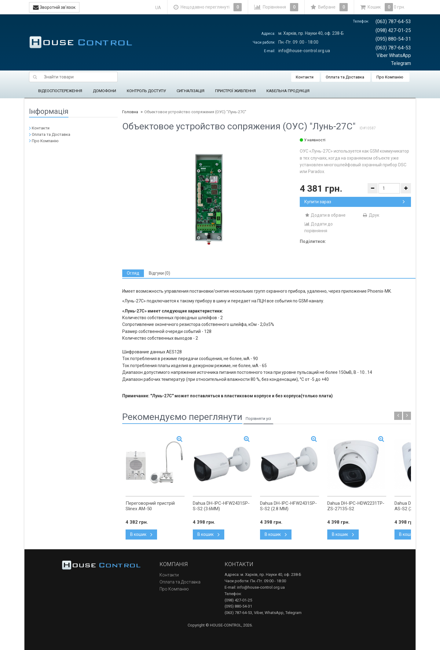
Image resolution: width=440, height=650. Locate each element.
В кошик (141, 534)
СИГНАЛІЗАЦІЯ (190, 90)
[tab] (133, 273)
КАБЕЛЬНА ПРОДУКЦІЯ (288, 90)
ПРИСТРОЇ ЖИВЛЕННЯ (235, 90)
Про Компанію (389, 77)
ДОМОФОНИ (104, 90)
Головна (130, 112)
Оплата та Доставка (345, 77)
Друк (370, 215)
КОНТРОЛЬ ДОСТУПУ (146, 90)
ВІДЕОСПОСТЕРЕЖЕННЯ (60, 90)
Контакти (305, 77)
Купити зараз (354, 201)
